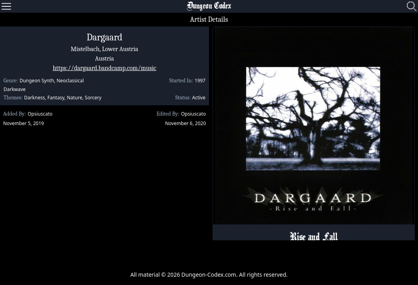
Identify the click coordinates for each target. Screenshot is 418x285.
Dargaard (104, 37)
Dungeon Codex (209, 6)
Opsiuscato (40, 113)
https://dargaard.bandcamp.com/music (104, 68)
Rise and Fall (313, 238)
